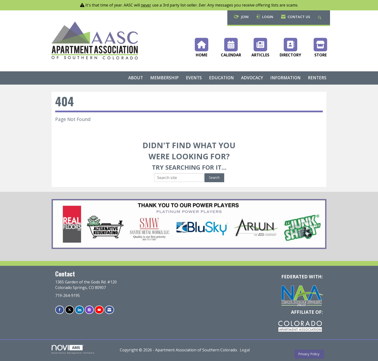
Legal (245, 350)
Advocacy (252, 77)
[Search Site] (320, 17)
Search (214, 177)
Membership (164, 77)
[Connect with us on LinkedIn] (79, 310)
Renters (317, 77)
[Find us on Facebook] (59, 310)
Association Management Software (73, 349)
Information (285, 77)
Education (221, 77)
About (135, 77)
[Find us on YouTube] (99, 310)
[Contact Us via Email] (109, 310)
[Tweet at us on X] (69, 310)
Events (194, 77)
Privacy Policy (307, 354)
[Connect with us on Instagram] (89, 310)
